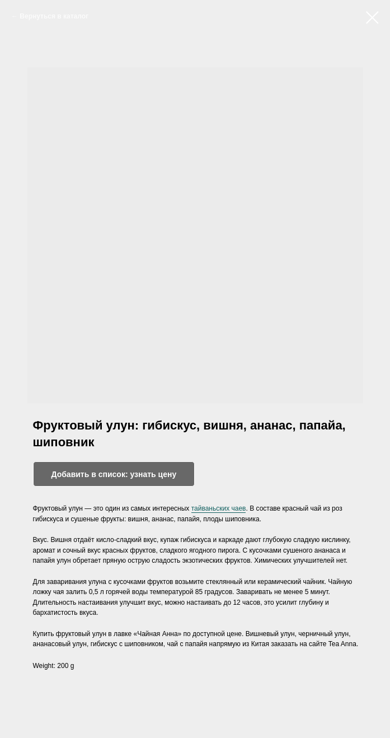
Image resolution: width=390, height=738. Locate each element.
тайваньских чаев (218, 508)
